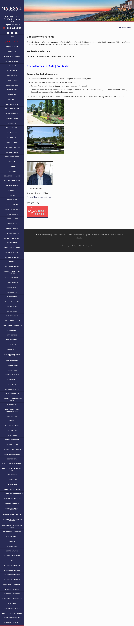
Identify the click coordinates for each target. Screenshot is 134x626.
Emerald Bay (12, 287)
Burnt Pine (12, 190)
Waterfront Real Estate (12, 584)
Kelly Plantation (12, 394)
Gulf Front (12, 99)
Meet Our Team (12, 47)
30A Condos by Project (12, 622)
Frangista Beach (12, 316)
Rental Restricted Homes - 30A (12, 469)
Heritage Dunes (12, 360)
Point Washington (12, 440)
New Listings (12, 416)
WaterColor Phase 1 (12, 565)
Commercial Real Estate (12, 209)
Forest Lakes (12, 311)
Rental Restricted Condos (12, 464)
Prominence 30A (12, 445)
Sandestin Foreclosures (12, 499)
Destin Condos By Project (12, 613)
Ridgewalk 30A (12, 479)
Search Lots (12, 90)
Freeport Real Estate (12, 321)
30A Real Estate (12, 104)
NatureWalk (12, 405)
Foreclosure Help (12, 302)
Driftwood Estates (12, 278)
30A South (12, 162)
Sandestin (12, 123)
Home (12, 37)
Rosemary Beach (12, 118)
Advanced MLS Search (12, 56)
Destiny (12, 262)
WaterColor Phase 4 (12, 580)
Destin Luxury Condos (12, 247)
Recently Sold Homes (12, 454)
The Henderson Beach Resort (12, 355)
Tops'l (12, 560)
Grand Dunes (12, 335)
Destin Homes (12, 243)
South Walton (12, 551)
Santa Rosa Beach (12, 503)
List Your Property (12, 61)
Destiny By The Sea (12, 267)
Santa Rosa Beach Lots (12, 514)
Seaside (12, 541)
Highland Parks (12, 365)
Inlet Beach (12, 384)
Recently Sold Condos (12, 449)
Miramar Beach (12, 113)
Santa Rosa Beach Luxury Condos (12, 520)
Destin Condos (12, 228)
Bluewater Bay (12, 185)
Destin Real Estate (12, 109)
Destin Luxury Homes (12, 252)
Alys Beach (12, 171)
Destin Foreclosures (12, 608)
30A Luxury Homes (12, 157)
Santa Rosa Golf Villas (12, 532)
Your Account (12, 142)
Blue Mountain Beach (12, 181)
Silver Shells (12, 546)
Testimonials (12, 71)
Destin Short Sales (12, 257)
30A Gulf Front (12, 152)
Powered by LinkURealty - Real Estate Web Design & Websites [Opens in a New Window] (79, 246)
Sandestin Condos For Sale (12, 494)
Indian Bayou (12, 379)
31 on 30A (12, 166)
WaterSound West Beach (12, 599)
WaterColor (12, 133)
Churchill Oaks (12, 205)
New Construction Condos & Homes (12, 410)
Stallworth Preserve (12, 556)
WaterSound (12, 137)
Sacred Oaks (12, 484)
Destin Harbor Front (12, 238)
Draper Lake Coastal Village (12, 272)
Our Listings (12, 75)
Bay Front (12, 94)
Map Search (12, 51)
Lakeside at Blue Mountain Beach (12, 399)
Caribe (12, 195)
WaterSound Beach (12, 589)
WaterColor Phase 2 (12, 570)
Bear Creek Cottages (12, 176)
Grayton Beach (12, 340)
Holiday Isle (12, 370)
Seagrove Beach (12, 128)
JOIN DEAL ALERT (12, 42)
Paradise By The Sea (12, 425)
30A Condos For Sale (12, 147)
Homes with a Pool (12, 375)
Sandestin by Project (12, 618)
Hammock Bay (12, 349)
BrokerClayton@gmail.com (39, 197)
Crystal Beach (12, 214)
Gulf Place (12, 345)
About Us (12, 66)
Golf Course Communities (12, 325)
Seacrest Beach (12, 537)
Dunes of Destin (12, 282)
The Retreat (12, 475)
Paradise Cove (12, 430)
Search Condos (12, 85)
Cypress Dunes (12, 224)
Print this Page (125, 28)
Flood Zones (12, 297)
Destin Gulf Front (12, 233)
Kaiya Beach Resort (12, 389)
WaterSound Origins (12, 594)
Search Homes (12, 80)
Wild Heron (12, 603)
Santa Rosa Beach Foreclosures (12, 509)
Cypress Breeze (12, 219)
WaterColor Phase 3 (12, 575)
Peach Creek (12, 435)
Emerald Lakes (12, 292)
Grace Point (12, 330)
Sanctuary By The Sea (12, 489)
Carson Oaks (12, 200)
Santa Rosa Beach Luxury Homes (12, 526)
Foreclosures (12, 306)
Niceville (12, 421)
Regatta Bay (12, 459)
